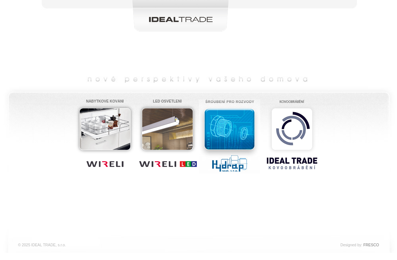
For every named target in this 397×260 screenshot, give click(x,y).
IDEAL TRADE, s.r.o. (180, 6)
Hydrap (229, 125)
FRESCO (371, 245)
